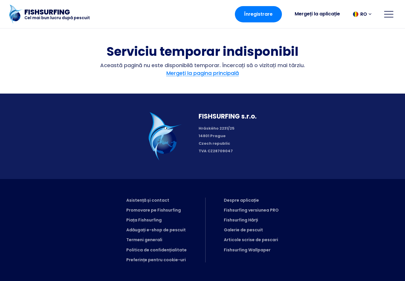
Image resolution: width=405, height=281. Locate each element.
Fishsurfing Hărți (241, 220)
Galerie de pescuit (243, 229)
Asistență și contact (147, 200)
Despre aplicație (241, 200)
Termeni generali (144, 239)
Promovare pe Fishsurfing (153, 210)
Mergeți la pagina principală (202, 73)
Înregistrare (258, 14)
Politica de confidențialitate (156, 250)
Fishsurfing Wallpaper (247, 250)
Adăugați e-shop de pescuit (156, 229)
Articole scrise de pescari (251, 239)
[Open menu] (388, 14)
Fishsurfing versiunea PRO (251, 210)
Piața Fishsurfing (144, 220)
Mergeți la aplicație (317, 13)
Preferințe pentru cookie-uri (156, 259)
